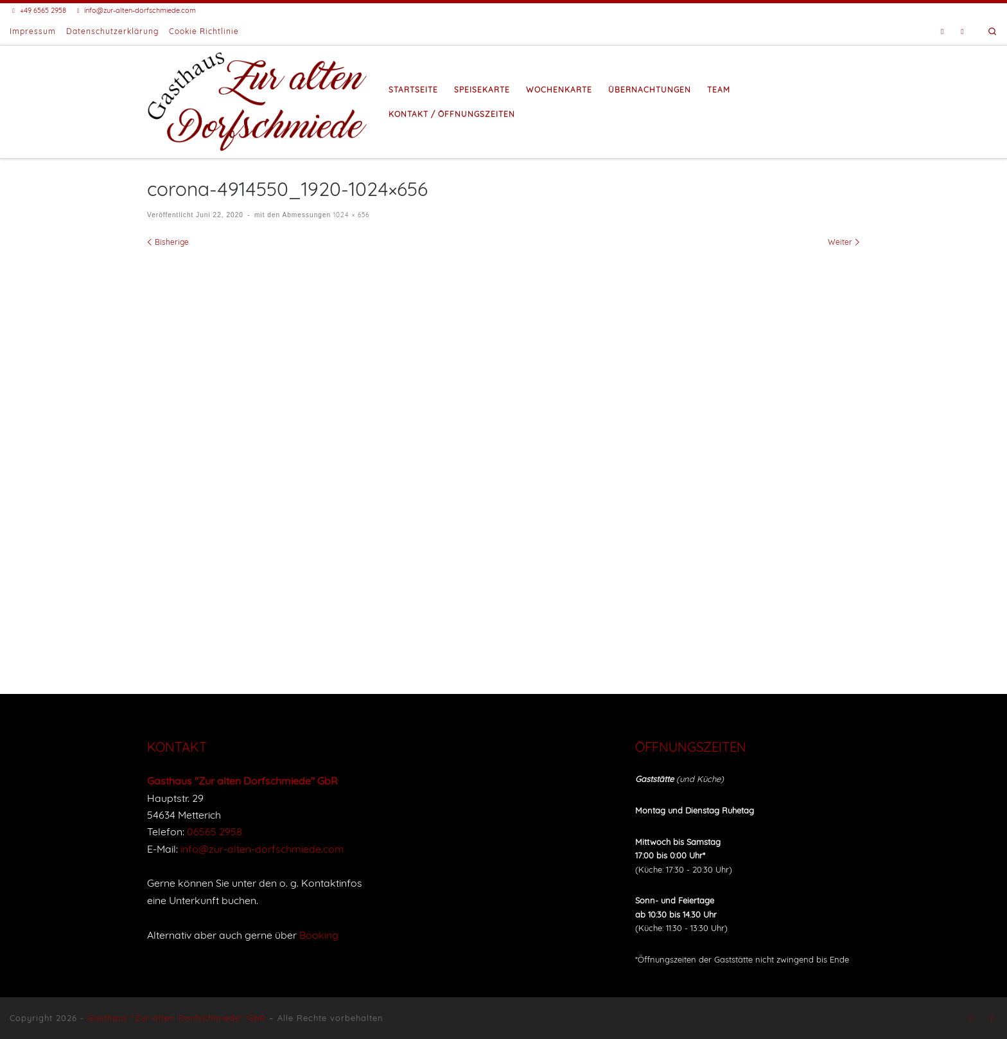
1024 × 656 (350, 215)
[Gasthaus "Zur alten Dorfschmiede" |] (258, 99)
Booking (318, 934)
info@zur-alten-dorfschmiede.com (262, 848)
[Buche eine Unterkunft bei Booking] (962, 32)
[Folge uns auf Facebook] (942, 32)
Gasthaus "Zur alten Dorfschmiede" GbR (176, 1018)
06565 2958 (214, 831)
